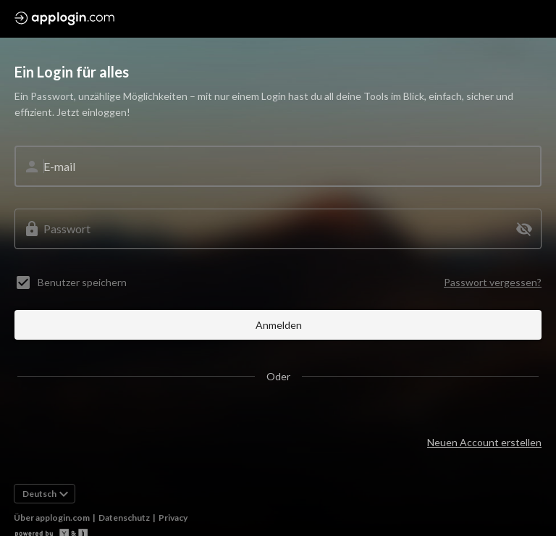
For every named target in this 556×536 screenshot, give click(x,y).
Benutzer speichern (82, 282)
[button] (524, 229)
